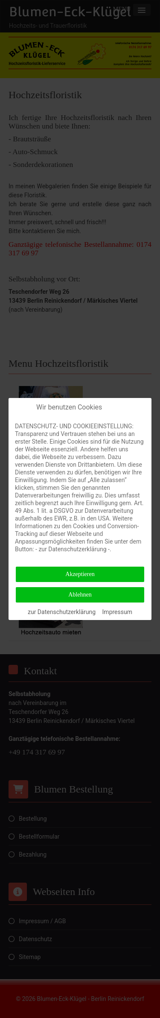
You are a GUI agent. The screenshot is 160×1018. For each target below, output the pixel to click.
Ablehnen (79, 594)
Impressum (117, 611)
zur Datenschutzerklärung (62, 611)
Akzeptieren (79, 574)
